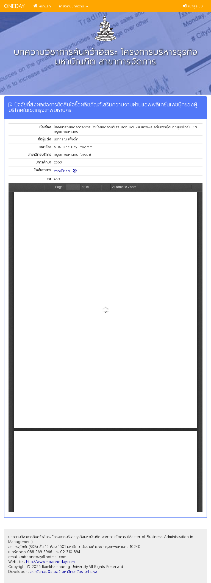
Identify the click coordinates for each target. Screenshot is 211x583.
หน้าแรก (42, 6)
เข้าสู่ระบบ (193, 6)
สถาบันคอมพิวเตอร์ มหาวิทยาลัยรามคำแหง (63, 571)
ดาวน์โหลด (65, 171)
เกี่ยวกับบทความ (73, 6)
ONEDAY (14, 6)
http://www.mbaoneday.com (50, 561)
